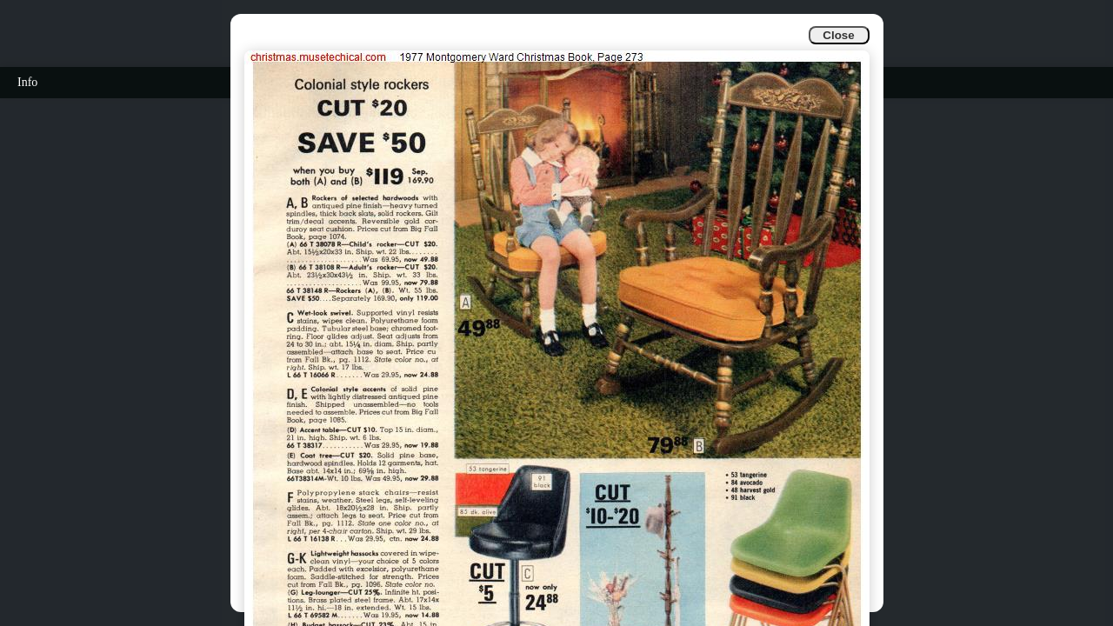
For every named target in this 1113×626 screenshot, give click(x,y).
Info (27, 82)
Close (838, 35)
